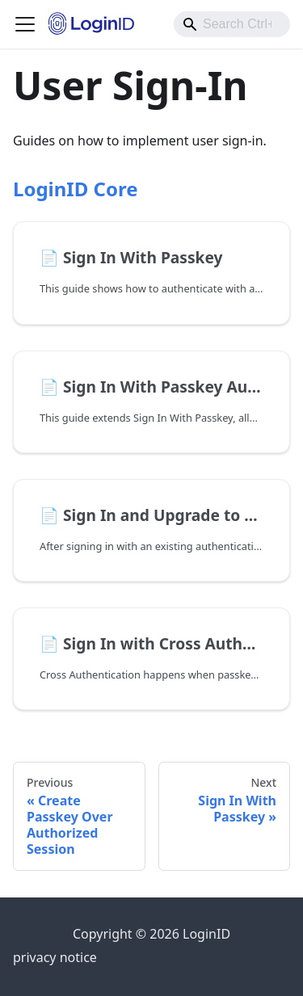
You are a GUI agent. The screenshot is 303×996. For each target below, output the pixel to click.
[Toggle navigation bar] (25, 24)
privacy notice (55, 957)
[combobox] (232, 24)
